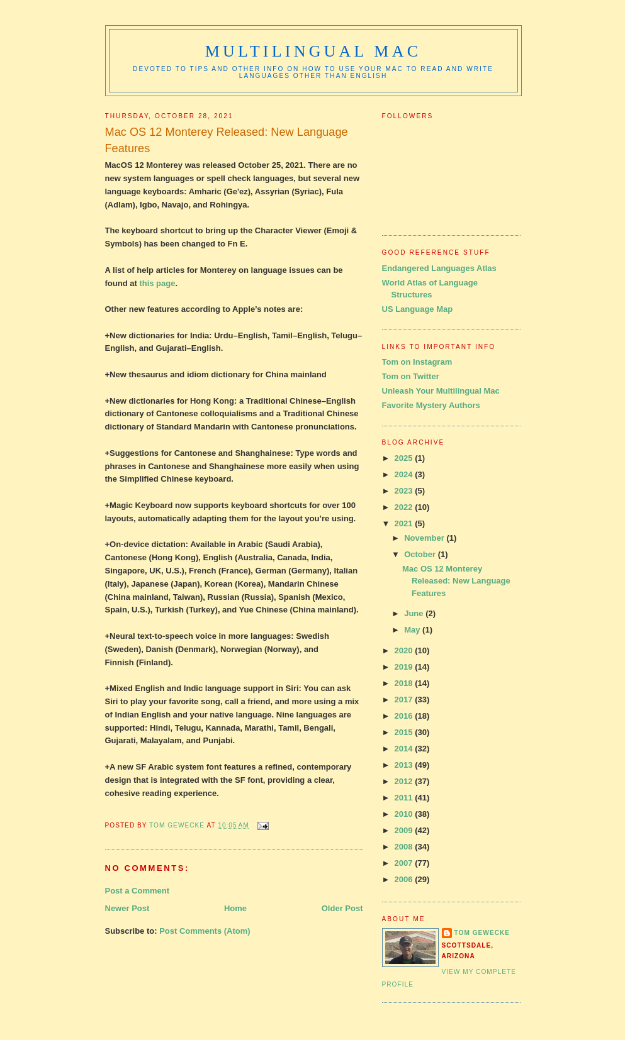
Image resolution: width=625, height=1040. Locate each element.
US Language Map (417, 309)
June (414, 613)
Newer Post (127, 908)
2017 (405, 699)
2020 (405, 650)
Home (235, 908)
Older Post (342, 908)
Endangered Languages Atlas (439, 268)
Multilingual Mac (313, 51)
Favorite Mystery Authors (431, 405)
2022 (405, 507)
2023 (405, 490)
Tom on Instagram (417, 362)
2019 (405, 667)
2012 (405, 781)
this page (157, 283)
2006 (405, 879)
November (425, 538)
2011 (405, 797)
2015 (405, 732)
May (413, 629)
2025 (405, 458)
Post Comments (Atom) (204, 931)
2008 (405, 846)
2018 (405, 683)
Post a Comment (137, 890)
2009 (405, 830)
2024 (405, 474)
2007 (405, 863)
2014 (405, 748)
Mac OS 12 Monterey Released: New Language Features (456, 581)
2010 (405, 814)
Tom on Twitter (410, 376)
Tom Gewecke (482, 932)
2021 (405, 523)
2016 (405, 716)
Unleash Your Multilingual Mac (441, 391)
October (420, 554)
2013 (405, 765)
